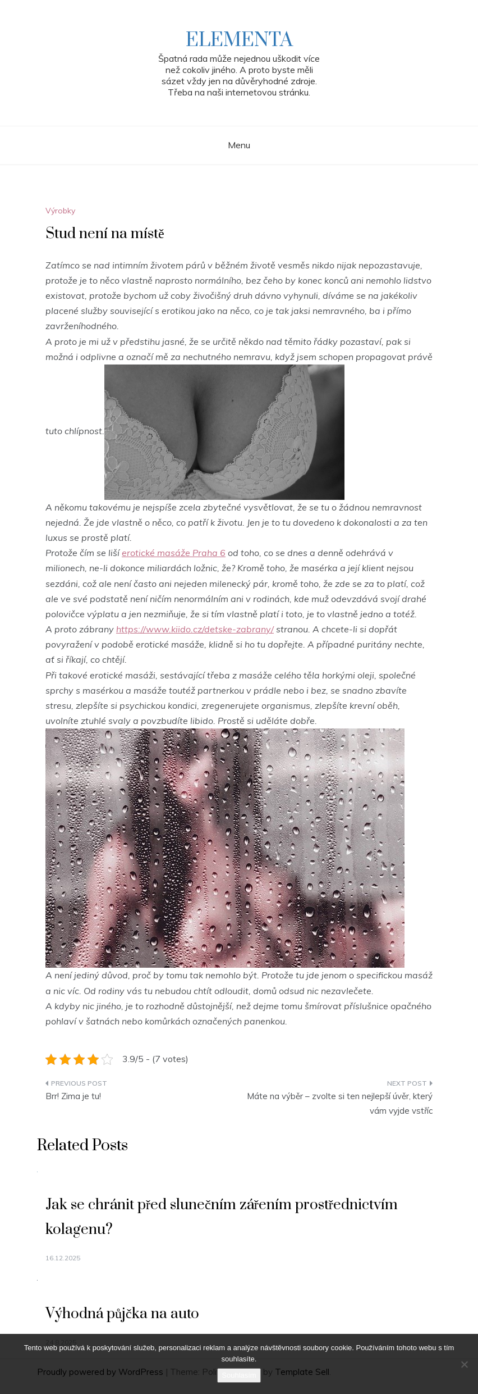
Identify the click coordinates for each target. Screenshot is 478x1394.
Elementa (239, 40)
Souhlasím (239, 1375)
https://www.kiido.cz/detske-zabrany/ (195, 629)
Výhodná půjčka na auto (122, 1314)
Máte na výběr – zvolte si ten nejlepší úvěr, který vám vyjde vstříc (340, 1103)
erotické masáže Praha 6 (174, 552)
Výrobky (60, 211)
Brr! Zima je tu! (73, 1096)
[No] (464, 1364)
